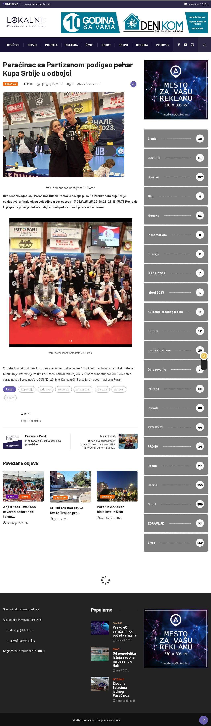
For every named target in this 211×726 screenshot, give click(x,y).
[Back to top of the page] (203, 720)
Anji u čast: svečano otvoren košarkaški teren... (19, 512)
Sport (106, 45)
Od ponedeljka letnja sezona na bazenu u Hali (124, 659)
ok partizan (83, 389)
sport (10, 397)
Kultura (72, 45)
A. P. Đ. (28, 84)
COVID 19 (118, 623)
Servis (32, 45)
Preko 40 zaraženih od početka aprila (124, 631)
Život (90, 45)
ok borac (63, 389)
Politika (51, 45)
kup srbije (27, 389)
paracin (102, 389)
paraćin (119, 389)
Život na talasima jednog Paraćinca (121, 689)
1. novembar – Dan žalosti (36, 4)
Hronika (142, 45)
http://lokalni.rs (31, 420)
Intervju (162, 45)
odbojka (46, 389)
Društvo (13, 45)
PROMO (123, 45)
